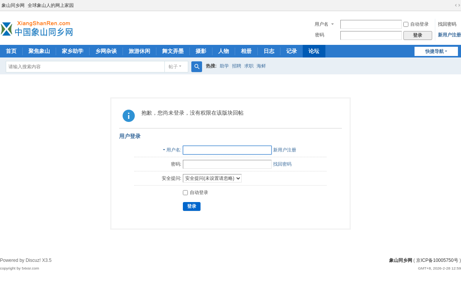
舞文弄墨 (173, 51)
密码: (176, 164)
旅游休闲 (139, 51)
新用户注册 (449, 35)
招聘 (236, 66)
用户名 (321, 24)
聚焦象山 (39, 51)
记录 (291, 51)
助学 (224, 66)
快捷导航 (434, 51)
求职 (249, 66)
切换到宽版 (457, 5)
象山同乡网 (13, 5)
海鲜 (261, 66)
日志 (269, 51)
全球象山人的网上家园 (51, 5)
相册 (246, 51)
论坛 (313, 51)
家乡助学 (72, 51)
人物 (223, 51)
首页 (11, 51)
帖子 (173, 66)
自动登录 (416, 24)
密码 (319, 35)
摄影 (201, 51)
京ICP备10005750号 (437, 260)
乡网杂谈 (106, 51)
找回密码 (447, 24)
